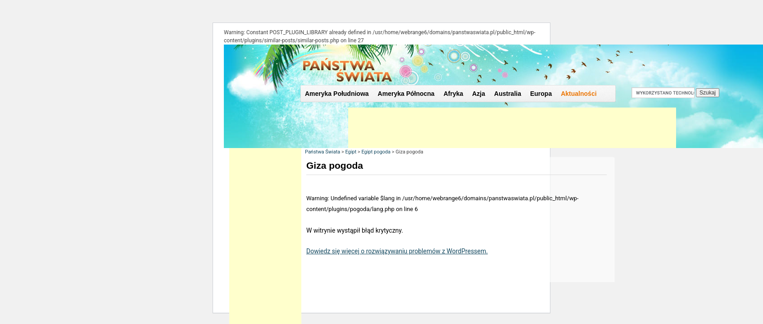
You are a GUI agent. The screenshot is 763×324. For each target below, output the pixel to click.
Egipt (350, 152)
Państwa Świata (322, 152)
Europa (541, 93)
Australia (507, 93)
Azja (478, 93)
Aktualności (578, 93)
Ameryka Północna (406, 93)
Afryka (453, 93)
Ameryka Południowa (337, 93)
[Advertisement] (512, 128)
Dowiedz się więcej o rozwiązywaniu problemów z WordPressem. (397, 251)
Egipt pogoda (376, 152)
